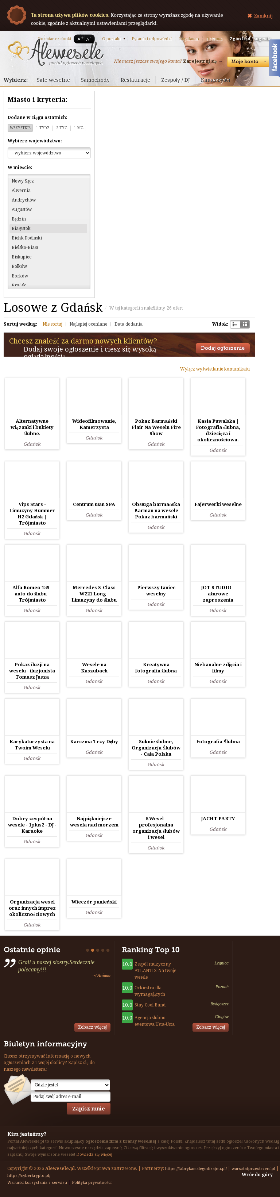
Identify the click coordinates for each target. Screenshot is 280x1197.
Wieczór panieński (93, 902)
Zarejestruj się (200, 61)
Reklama (214, 39)
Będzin (19, 219)
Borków (20, 276)
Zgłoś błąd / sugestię (250, 39)
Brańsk (19, 285)
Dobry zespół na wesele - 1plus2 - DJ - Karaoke (32, 825)
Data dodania (128, 324)
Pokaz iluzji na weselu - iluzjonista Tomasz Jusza (32, 671)
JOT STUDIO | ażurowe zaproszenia (218, 594)
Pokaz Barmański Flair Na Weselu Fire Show (156, 427)
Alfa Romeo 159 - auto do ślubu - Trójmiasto (32, 594)
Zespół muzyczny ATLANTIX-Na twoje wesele (155, 971)
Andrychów (24, 200)
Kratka (245, 324)
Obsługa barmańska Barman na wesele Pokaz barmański (156, 510)
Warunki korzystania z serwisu (37, 1182)
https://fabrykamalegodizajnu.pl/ (196, 1168)
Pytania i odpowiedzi (152, 39)
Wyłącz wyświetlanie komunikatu (215, 369)
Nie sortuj (52, 324)
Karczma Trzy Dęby (94, 741)
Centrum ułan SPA (94, 504)
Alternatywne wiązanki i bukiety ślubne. (32, 427)
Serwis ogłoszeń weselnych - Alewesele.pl (55, 52)
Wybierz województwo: (35, 140)
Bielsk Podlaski (27, 238)
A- (90, 38)
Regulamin (189, 39)
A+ (79, 38)
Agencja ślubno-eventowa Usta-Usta (155, 1021)
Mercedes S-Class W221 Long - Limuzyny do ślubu (93, 594)
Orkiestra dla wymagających (150, 991)
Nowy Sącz (23, 181)
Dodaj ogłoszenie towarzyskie (223, 348)
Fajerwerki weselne (218, 504)
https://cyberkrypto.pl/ (28, 1175)
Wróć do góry (257, 1174)
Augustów (22, 209)
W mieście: (20, 167)
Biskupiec (21, 257)
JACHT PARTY (218, 818)
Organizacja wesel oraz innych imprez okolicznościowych (32, 908)
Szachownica (235, 324)
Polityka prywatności (92, 1182)
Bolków (19, 266)
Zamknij (263, 15)
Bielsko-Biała (25, 247)
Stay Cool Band (150, 1005)
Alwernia (21, 190)
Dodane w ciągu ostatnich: (37, 117)
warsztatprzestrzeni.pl (253, 1168)
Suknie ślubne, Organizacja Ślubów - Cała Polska (156, 748)
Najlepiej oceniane (88, 324)
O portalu (111, 39)
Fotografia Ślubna (218, 741)
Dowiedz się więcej (94, 1154)
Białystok (21, 228)
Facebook (274, 59)
